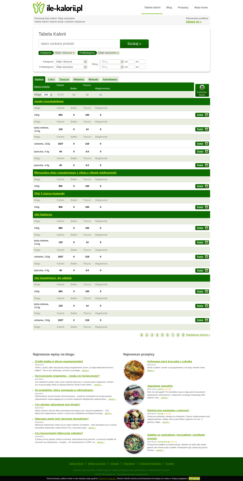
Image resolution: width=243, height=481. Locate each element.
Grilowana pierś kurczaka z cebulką (169, 361)
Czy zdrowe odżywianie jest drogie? (57, 404)
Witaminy (79, 79)
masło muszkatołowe (49, 101)
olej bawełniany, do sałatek (53, 278)
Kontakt (170, 463)
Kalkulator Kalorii (202, 90)
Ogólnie (39, 79)
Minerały (93, 79)
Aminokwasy (110, 79)
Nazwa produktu (42, 86)
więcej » (85, 370)
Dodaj (202, 114)
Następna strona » (198, 334)
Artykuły (115, 463)
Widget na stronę (97, 463)
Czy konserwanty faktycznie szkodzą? (59, 433)
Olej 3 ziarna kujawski (49, 193)
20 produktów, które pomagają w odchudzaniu (64, 390)
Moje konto (201, 7)
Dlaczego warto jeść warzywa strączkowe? (62, 418)
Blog (169, 7)
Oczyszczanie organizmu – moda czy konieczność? (67, 375)
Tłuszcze (64, 79)
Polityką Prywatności (107, 479)
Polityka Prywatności (150, 463)
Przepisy (183, 7)
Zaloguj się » (194, 21)
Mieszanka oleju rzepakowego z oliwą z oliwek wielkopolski (75, 172)
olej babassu (43, 214)
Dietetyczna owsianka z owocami (168, 410)
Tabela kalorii (152, 7)
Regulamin (129, 463)
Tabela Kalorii (76, 463)
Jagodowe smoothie (160, 385)
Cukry (51, 79)
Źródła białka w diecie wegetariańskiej (59, 361)
